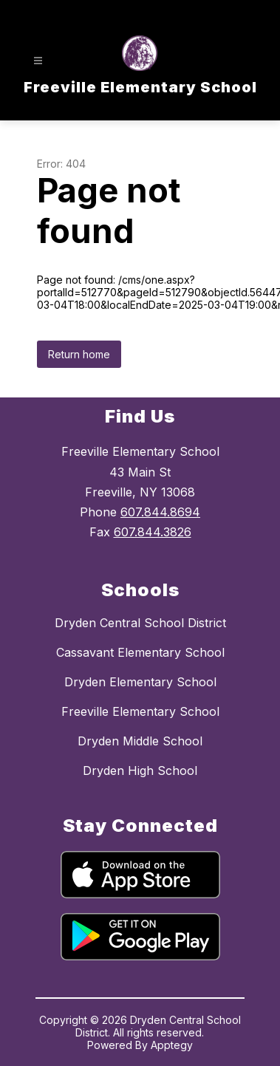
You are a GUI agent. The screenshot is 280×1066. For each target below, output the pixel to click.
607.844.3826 (152, 532)
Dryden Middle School (140, 741)
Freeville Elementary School (140, 711)
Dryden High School (140, 770)
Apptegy (172, 1045)
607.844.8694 (160, 512)
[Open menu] (38, 60)
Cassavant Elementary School (140, 652)
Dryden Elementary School (140, 681)
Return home (79, 354)
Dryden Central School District (140, 622)
